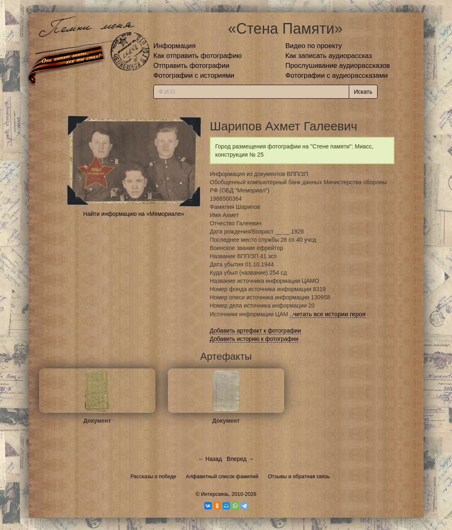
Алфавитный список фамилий (222, 476)
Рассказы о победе (153, 476)
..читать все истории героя (327, 313)
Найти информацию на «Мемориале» (133, 214)
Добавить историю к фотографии (254, 339)
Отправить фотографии (191, 65)
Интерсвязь (215, 494)
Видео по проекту (313, 46)
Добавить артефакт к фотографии (255, 330)
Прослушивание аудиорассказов (337, 65)
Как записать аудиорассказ (328, 56)
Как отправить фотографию (197, 56)
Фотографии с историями (193, 75)
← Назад (210, 459)
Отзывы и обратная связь (299, 476)
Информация (174, 46)
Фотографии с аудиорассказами (336, 75)
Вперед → (240, 459)
